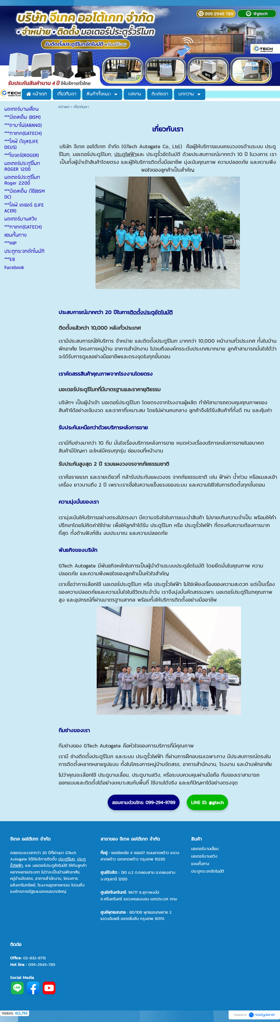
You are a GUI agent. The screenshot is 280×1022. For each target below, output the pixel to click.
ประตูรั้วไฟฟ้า (197, 525)
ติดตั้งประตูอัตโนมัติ (151, 312)
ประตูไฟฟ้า (125, 154)
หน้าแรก (64, 107)
